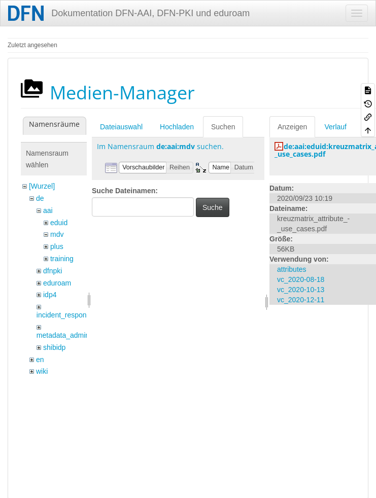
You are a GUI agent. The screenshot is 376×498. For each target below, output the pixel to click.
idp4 (49, 295)
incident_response (65, 315)
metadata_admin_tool (71, 335)
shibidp (54, 347)
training (62, 259)
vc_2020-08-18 (300, 279)
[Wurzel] (42, 186)
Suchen (223, 127)
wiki (42, 371)
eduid (58, 223)
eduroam (57, 283)
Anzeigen (292, 127)
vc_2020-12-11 (300, 300)
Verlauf (335, 127)
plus (56, 246)
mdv (56, 234)
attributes (291, 269)
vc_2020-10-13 (300, 290)
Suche (212, 207)
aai (48, 210)
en (40, 359)
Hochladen (177, 127)
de (40, 198)
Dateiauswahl (121, 127)
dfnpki (52, 271)
